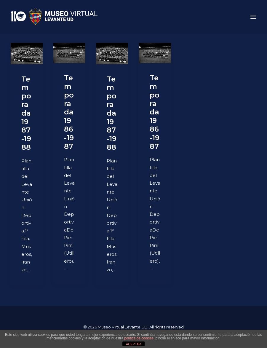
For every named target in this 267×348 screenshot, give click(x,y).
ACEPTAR (133, 344)
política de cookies (139, 338)
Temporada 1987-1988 (26, 113)
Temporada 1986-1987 (69, 112)
